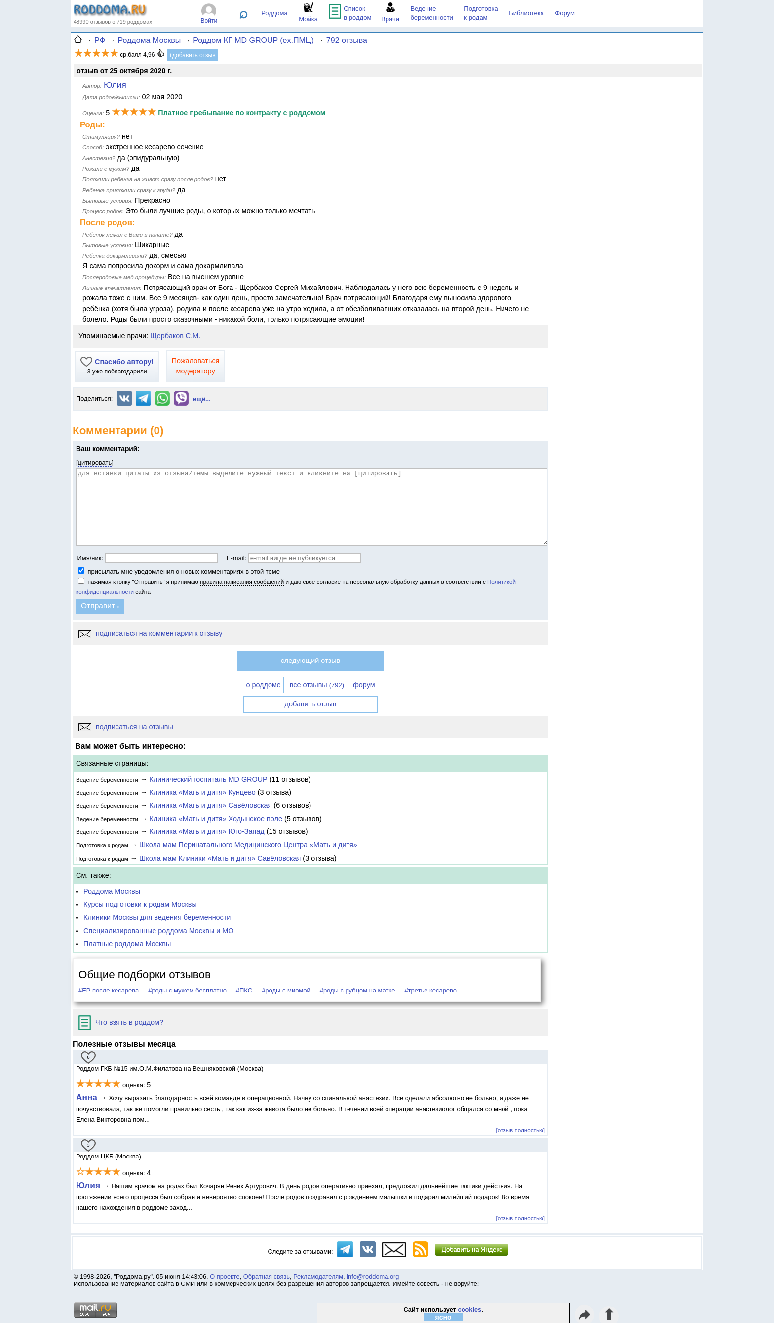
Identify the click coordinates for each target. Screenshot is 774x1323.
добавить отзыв (311, 704)
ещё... (202, 399)
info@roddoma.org (373, 1276)
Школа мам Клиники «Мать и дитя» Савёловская (220, 858)
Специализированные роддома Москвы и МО (158, 931)
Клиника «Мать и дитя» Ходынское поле (215, 819)
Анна (88, 1097)
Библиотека (526, 13)
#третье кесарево (430, 990)
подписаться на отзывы (125, 727)
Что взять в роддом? (120, 1022)
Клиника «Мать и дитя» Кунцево (202, 792)
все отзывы (317, 685)
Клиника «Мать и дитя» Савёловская (210, 805)
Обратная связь (266, 1276)
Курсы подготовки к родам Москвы (140, 904)
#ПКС (244, 990)
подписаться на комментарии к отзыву (150, 633)
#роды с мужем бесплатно (187, 990)
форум (364, 685)
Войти (209, 20)
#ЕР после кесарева (108, 990)
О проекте (224, 1276)
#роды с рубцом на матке (357, 990)
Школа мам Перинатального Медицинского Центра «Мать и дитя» (248, 845)
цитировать (95, 462)
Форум (565, 13)
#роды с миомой (286, 990)
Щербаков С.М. (175, 336)
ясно (443, 1317)
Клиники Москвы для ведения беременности (157, 917)
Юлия (88, 1185)
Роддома (274, 13)
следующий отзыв (310, 660)
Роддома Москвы (111, 891)
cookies (470, 1309)
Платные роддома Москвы (127, 944)
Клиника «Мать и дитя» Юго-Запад (206, 831)
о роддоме (263, 685)
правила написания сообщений (242, 582)
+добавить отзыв (192, 55)
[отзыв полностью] (520, 1130)
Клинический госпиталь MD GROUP (208, 779)
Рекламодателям (318, 1276)
